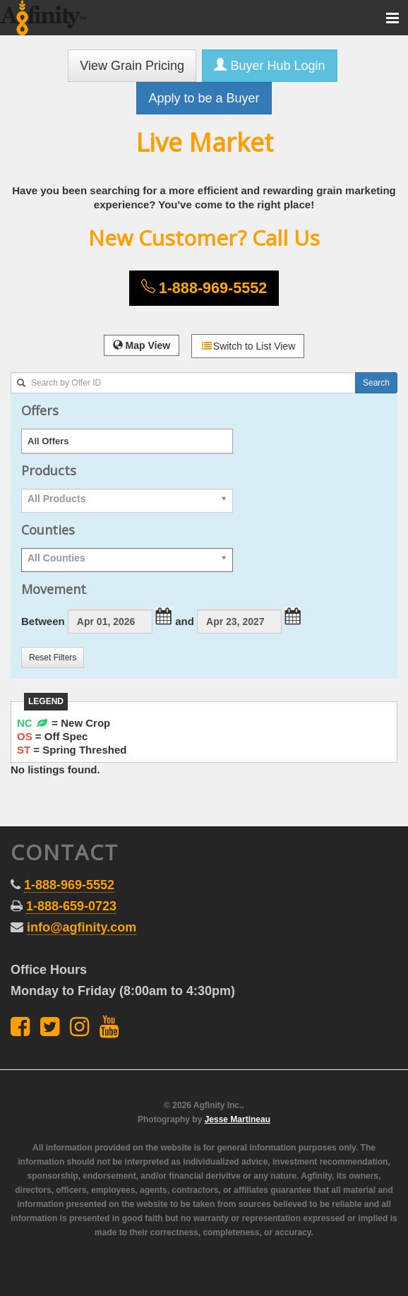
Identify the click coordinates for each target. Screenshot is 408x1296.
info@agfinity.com (81, 927)
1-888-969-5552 (69, 885)
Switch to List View (247, 346)
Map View (141, 345)
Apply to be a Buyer (203, 98)
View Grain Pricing (132, 66)
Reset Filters (52, 657)
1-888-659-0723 (71, 906)
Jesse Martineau (237, 1119)
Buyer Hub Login (269, 65)
